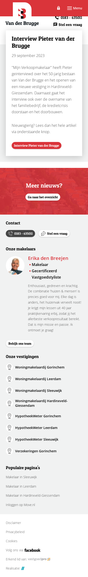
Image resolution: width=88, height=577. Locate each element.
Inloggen (58, 8)
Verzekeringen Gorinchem (35, 451)
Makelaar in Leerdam (21, 486)
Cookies (12, 541)
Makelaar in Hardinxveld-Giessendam (33, 495)
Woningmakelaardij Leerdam (38, 379)
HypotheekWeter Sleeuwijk (36, 439)
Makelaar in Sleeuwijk (21, 477)
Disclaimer (13, 522)
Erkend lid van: (28, 559)
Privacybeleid (15, 532)
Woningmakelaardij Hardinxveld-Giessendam (41, 403)
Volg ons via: (23, 550)
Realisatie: (15, 568)
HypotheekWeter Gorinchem (38, 416)
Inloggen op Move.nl (20, 505)
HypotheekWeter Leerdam (36, 427)
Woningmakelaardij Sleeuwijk (38, 390)
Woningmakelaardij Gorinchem (39, 367)
